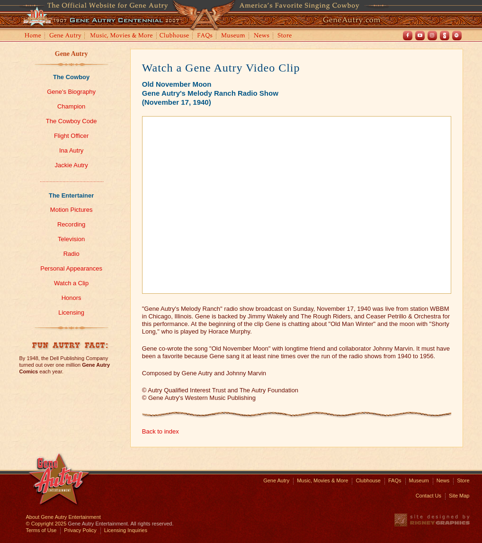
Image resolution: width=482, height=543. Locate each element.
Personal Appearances (71, 268)
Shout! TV (444, 35)
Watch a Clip (71, 283)
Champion (71, 106)
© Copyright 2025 (46, 523)
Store (286, 36)
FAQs (205, 36)
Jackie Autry (71, 165)
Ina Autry (71, 150)
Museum (233, 36)
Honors (71, 297)
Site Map (459, 495)
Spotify (457, 35)
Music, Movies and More (122, 36)
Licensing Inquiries (125, 530)
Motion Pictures (71, 209)
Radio (71, 253)
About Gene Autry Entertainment (63, 517)
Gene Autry (65, 36)
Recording (71, 224)
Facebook (407, 35)
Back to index (160, 431)
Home (32, 36)
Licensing (71, 312)
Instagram (432, 35)
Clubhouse (175, 36)
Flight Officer (71, 135)
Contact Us (428, 495)
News (262, 36)
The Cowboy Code (71, 121)
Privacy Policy (80, 530)
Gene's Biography (71, 91)
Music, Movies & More (322, 480)
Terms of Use (41, 530)
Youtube (420, 35)
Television (71, 239)
